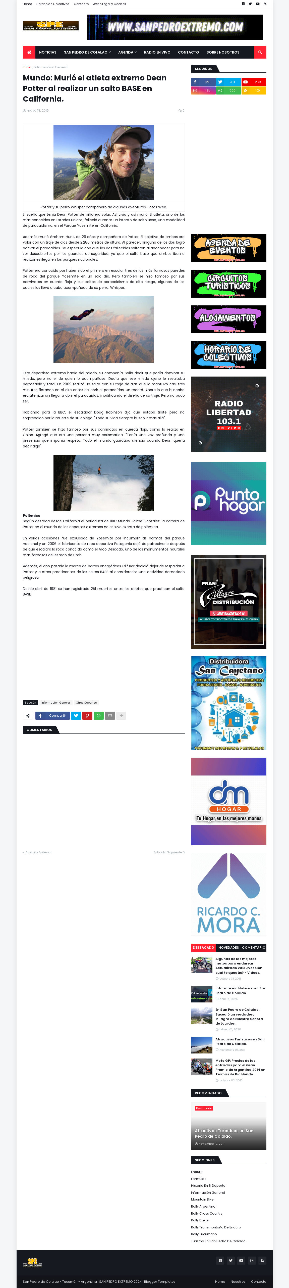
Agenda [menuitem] (125, 52)
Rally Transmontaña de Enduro (216, 1227)
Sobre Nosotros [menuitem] (223, 52)
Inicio (27, 67)
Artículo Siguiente (168, 852)
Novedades (228, 947)
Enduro (197, 1171)
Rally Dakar (200, 1220)
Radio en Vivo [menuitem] (157, 52)
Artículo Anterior (38, 852)
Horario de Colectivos (52, 4)
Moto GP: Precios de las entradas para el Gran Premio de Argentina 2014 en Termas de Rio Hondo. (240, 1068)
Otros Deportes (86, 703)
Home (27, 4)
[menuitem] (29, 52)
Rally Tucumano (204, 1234)
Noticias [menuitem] (47, 52)
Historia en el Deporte (208, 1185)
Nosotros (238, 1281)
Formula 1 (198, 1178)
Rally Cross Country (206, 1213)
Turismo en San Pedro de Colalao (218, 1241)
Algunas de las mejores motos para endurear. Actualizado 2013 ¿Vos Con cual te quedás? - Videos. (238, 966)
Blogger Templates (160, 1281)
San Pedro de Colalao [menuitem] (85, 52)
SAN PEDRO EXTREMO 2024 (120, 1281)
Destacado (203, 947)
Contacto (81, 4)
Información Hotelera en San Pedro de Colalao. (240, 990)
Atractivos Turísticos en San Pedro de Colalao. (240, 1041)
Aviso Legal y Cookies (109, 4)
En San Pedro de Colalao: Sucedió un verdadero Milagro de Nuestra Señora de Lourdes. (239, 1016)
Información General (51, 67)
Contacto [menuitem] (188, 52)
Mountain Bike (202, 1199)
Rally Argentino (203, 1206)
